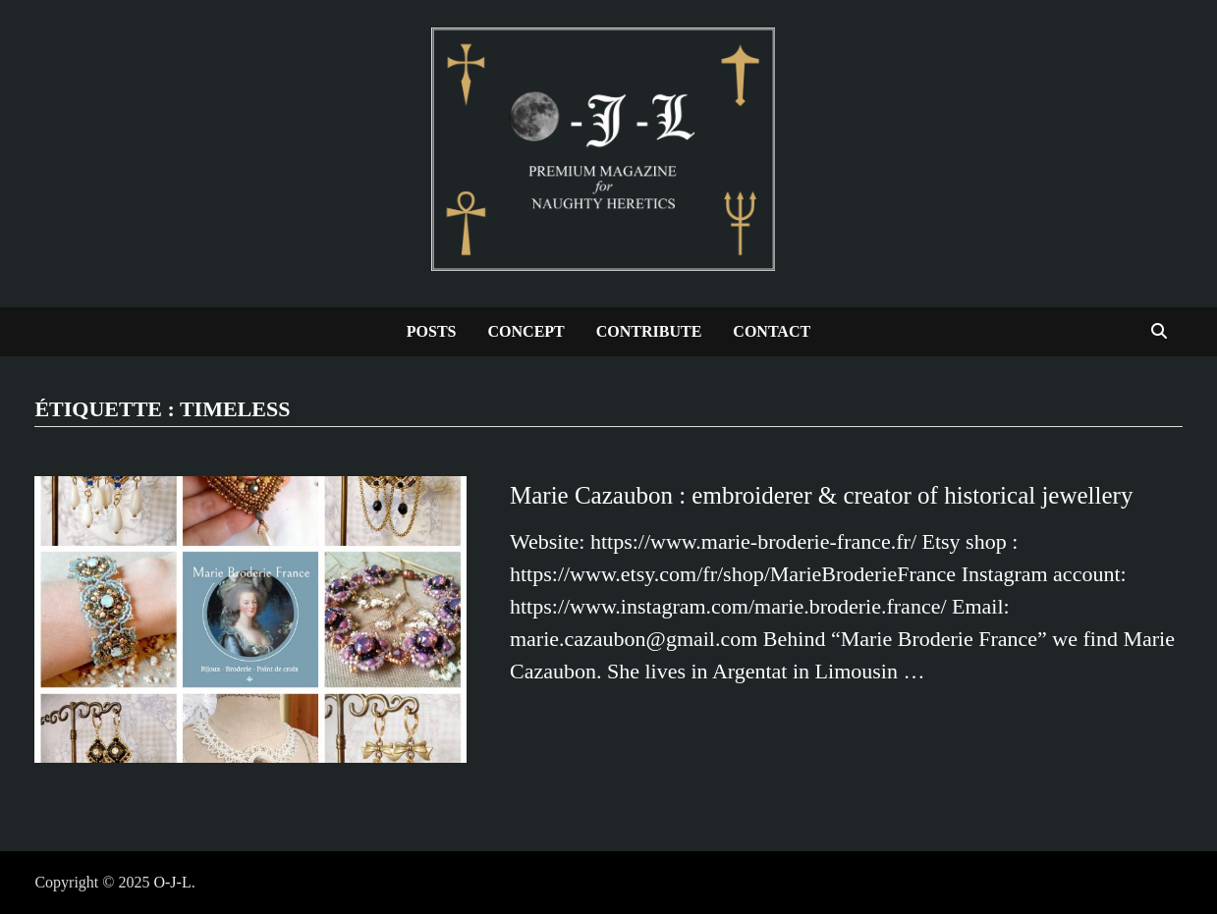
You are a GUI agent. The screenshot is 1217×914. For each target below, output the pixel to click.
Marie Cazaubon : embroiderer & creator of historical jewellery (821, 495)
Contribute (649, 331)
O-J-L (172, 882)
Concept (526, 331)
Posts (432, 331)
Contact (771, 331)
